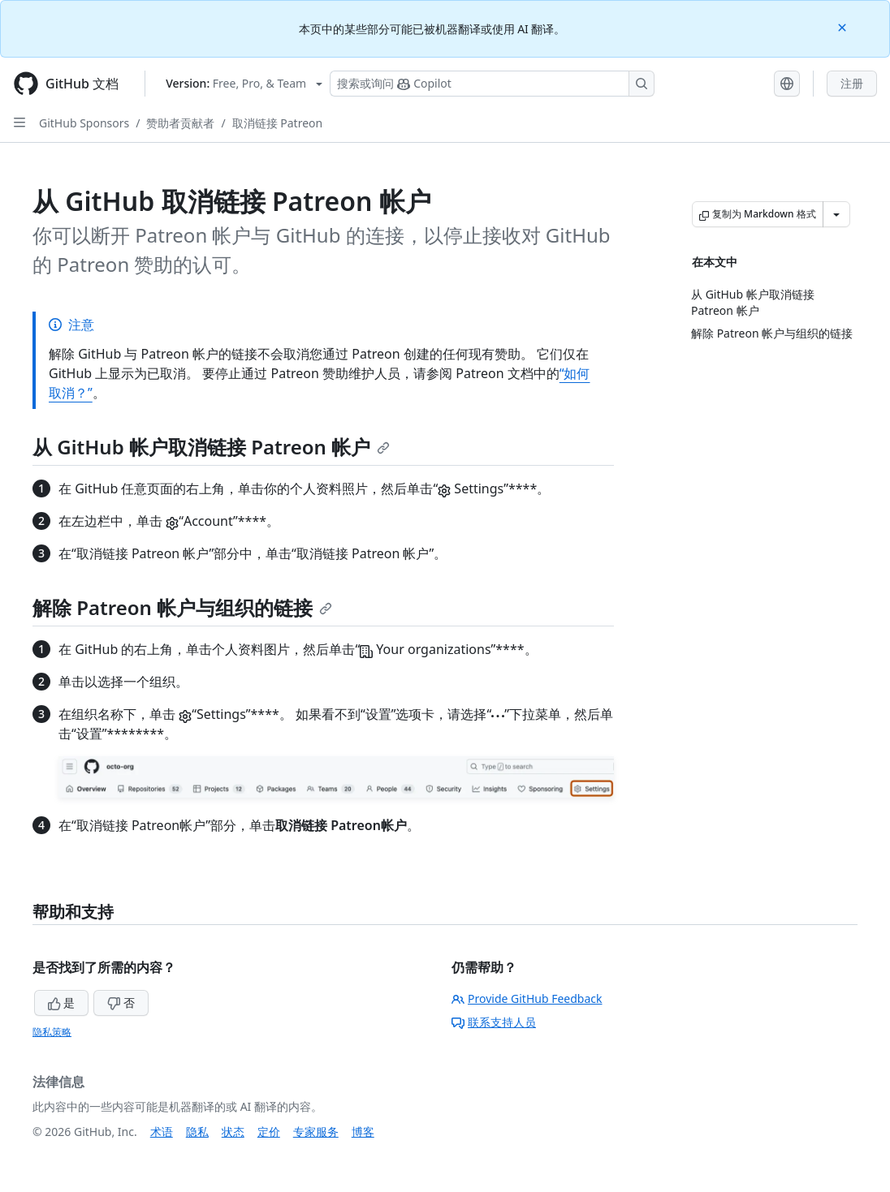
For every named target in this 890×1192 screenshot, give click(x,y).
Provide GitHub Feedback (527, 998)
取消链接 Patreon (277, 123)
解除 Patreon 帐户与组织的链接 (182, 607)
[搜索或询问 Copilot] (492, 84)
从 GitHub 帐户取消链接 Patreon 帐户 (211, 446)
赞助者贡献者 (180, 123)
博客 (363, 1131)
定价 (268, 1131)
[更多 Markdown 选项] (836, 214)
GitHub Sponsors (84, 123)
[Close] (844, 26)
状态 (233, 1131)
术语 (161, 1131)
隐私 (197, 1131)
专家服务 (316, 1131)
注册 (851, 83)
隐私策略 (51, 1032)
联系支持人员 (493, 1022)
